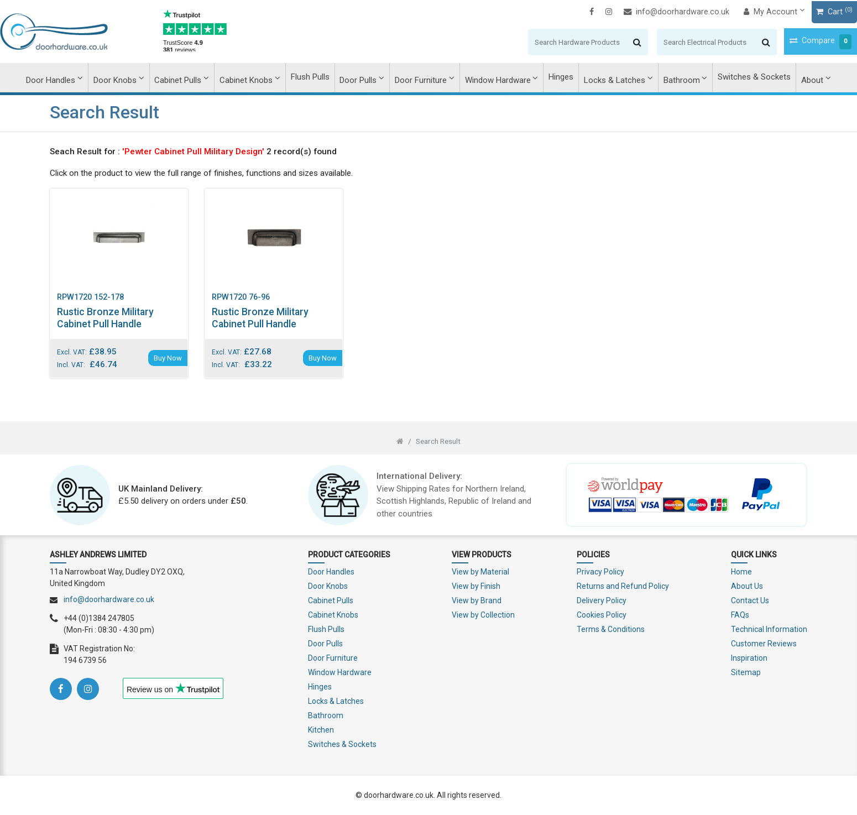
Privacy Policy (600, 571)
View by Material (480, 571)
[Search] (526, 41)
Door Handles (56, 78)
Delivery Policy (601, 600)
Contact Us (750, 600)
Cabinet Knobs (248, 78)
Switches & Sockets (749, 78)
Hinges (559, 78)
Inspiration (749, 658)
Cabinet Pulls (182, 78)
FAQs (740, 614)
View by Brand (476, 600)
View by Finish (476, 586)
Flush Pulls (311, 78)
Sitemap (746, 672)
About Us (747, 586)
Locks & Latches (611, 78)
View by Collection (483, 614)
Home (741, 571)
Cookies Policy (601, 614)
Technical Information (769, 629)
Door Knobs (120, 78)
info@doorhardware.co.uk (627, 11)
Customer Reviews (764, 643)
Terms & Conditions (611, 629)
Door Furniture (421, 78)
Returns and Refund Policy (623, 586)
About (806, 78)
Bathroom (677, 78)
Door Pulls (359, 78)
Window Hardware (497, 78)
